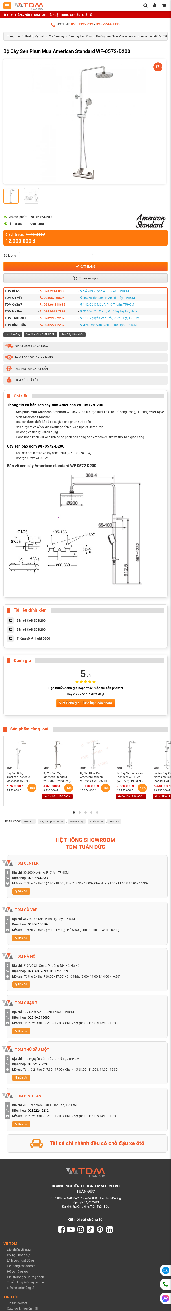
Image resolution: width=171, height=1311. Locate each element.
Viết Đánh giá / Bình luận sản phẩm (85, 703)
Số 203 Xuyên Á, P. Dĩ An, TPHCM (104, 291)
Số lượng (10, 255)
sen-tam (28, 821)
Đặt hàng (86, 266)
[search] (145, 6)
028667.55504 (52, 298)
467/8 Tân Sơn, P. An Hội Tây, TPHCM (107, 298)
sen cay (114, 821)
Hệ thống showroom (21, 1266)
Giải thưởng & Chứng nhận (25, 1277)
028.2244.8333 (52, 291)
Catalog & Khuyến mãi (22, 1309)
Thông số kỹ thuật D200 (33, 638)
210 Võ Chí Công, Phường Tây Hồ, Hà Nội (110, 311)
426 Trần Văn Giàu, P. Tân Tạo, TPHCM (108, 325)
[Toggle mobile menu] (7, 5)
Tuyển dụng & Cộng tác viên (26, 1283)
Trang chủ (13, 36)
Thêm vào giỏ (85, 278)
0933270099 (59, 971)
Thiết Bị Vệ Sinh (34, 36)
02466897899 (38, 971)
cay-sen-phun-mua (51, 821)
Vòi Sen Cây (56, 36)
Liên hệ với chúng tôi (21, 1288)
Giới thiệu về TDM (19, 1250)
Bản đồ (21, 891)
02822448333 (108, 24)
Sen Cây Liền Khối (80, 36)
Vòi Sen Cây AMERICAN (40, 334)
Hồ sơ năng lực (17, 1272)
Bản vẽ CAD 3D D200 (31, 620)
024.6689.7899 (52, 311)
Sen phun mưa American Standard (41, 412)
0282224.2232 (52, 325)
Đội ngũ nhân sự (18, 1255)
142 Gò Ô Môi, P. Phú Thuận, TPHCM (107, 304)
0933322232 (82, 24)
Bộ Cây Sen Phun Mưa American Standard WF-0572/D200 (132, 36)
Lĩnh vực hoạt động (20, 1261)
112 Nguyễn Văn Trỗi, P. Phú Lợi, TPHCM (109, 318)
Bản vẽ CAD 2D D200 (31, 629)
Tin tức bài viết (17, 1303)
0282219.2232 (52, 318)
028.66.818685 (52, 304)
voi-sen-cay (76, 821)
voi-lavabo (96, 821)
